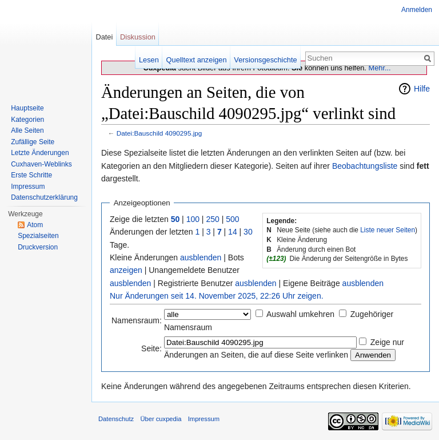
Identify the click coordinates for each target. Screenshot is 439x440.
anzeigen (126, 270)
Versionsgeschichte (265, 60)
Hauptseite (27, 108)
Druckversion (38, 247)
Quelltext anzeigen (196, 60)
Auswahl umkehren (300, 314)
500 (232, 219)
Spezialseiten (38, 236)
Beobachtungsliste (364, 166)
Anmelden (416, 10)
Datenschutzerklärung (44, 197)
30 (248, 231)
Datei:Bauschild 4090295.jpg (159, 133)
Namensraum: (136, 320)
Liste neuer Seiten (387, 230)
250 (212, 219)
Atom (35, 225)
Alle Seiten (27, 130)
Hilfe (422, 88)
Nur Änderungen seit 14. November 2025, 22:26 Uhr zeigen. (217, 295)
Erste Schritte (31, 175)
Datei (104, 37)
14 (232, 231)
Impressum (28, 187)
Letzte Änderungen (40, 153)
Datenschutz (116, 418)
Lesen (149, 60)
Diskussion (137, 37)
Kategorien (27, 120)
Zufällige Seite (32, 142)
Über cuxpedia (160, 418)
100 (192, 219)
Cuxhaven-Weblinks (41, 164)
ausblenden (200, 257)
